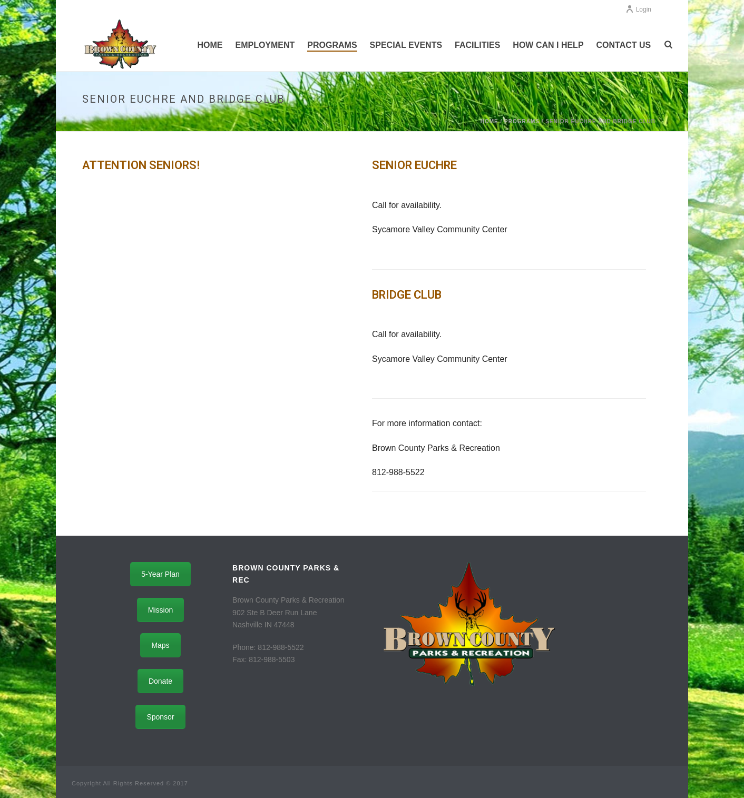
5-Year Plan (160, 574)
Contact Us (623, 45)
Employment (265, 45)
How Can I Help (548, 45)
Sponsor (160, 717)
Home (209, 45)
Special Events (406, 45)
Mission (160, 610)
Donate (160, 681)
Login (638, 9)
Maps (160, 645)
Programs (332, 45)
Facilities (477, 45)
